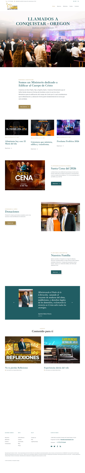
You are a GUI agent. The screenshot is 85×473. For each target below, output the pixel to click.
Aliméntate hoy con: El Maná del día (15, 142)
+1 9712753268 (61, 442)
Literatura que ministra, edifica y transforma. (41, 143)
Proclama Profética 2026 (68, 141)
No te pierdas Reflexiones (16, 367)
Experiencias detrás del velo (56, 367)
